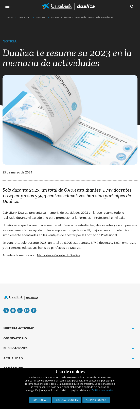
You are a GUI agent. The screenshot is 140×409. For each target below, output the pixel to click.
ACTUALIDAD (13, 358)
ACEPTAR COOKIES (96, 399)
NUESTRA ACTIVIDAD (18, 328)
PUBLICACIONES (15, 348)
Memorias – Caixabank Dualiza (58, 255)
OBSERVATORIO (15, 338)
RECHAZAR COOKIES (67, 399)
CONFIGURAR (39, 399)
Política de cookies (102, 390)
